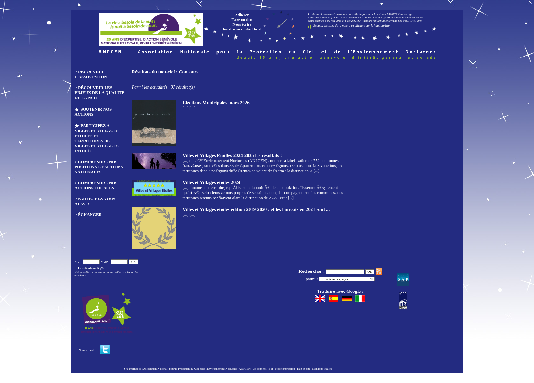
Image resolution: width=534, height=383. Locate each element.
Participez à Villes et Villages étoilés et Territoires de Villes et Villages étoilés (96, 138)
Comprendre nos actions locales (95, 185)
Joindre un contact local (242, 29)
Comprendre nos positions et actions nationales (98, 166)
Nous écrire (242, 24)
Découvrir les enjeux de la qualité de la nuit (99, 92)
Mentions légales (322, 368)
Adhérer (242, 15)
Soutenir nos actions (93, 112)
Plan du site (303, 368)
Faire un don (241, 19)
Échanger (90, 214)
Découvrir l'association (90, 74)
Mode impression (285, 368)
